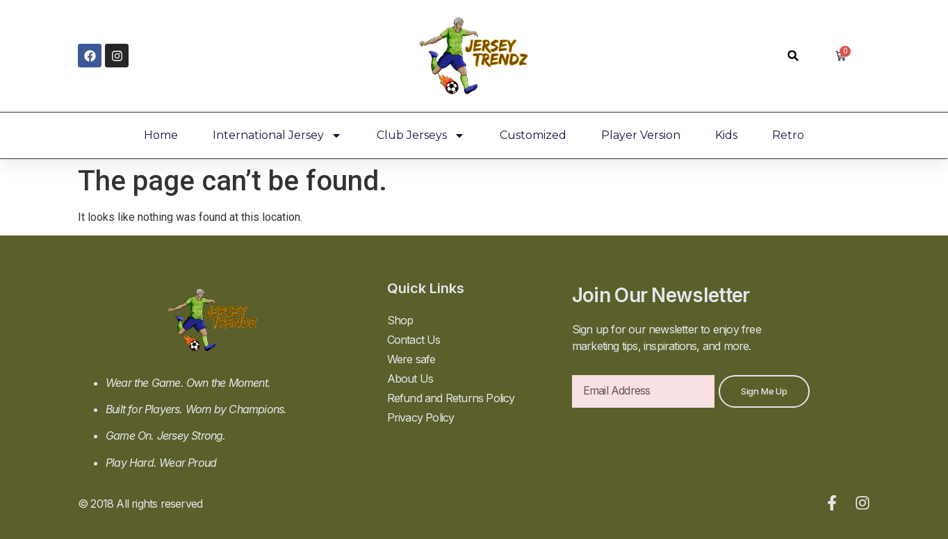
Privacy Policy (421, 417)
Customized (533, 135)
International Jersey (277, 135)
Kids (726, 135)
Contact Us (414, 340)
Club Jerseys (421, 135)
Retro (788, 135)
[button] (793, 56)
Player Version (640, 135)
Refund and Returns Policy (451, 398)
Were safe (411, 359)
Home (161, 135)
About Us (410, 378)
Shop (400, 320)
